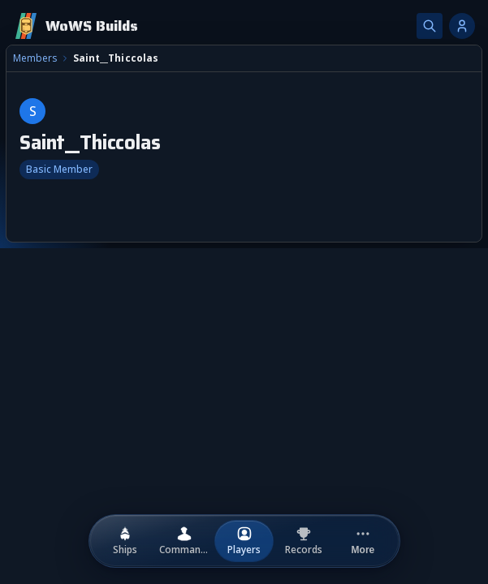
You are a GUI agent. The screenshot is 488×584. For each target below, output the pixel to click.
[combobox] (244, 336)
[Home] (75, 26)
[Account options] (462, 26)
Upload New (424, 385)
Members (35, 58)
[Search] (430, 26)
